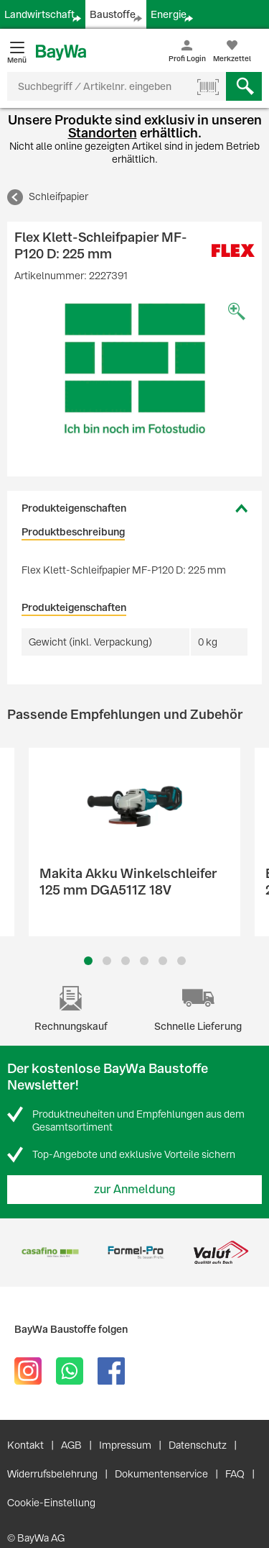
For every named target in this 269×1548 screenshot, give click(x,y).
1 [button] (88, 960)
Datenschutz (198, 1445)
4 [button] (144, 960)
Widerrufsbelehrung (52, 1473)
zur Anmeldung (135, 1189)
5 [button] (163, 960)
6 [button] (181, 960)
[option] (134, 368)
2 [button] (107, 960)
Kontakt (25, 1445)
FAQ (235, 1473)
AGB (71, 1445)
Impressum (125, 1445)
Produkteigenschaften (74, 508)
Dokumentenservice (161, 1473)
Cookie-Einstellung (51, 1502)
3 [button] (125, 960)
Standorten (102, 133)
